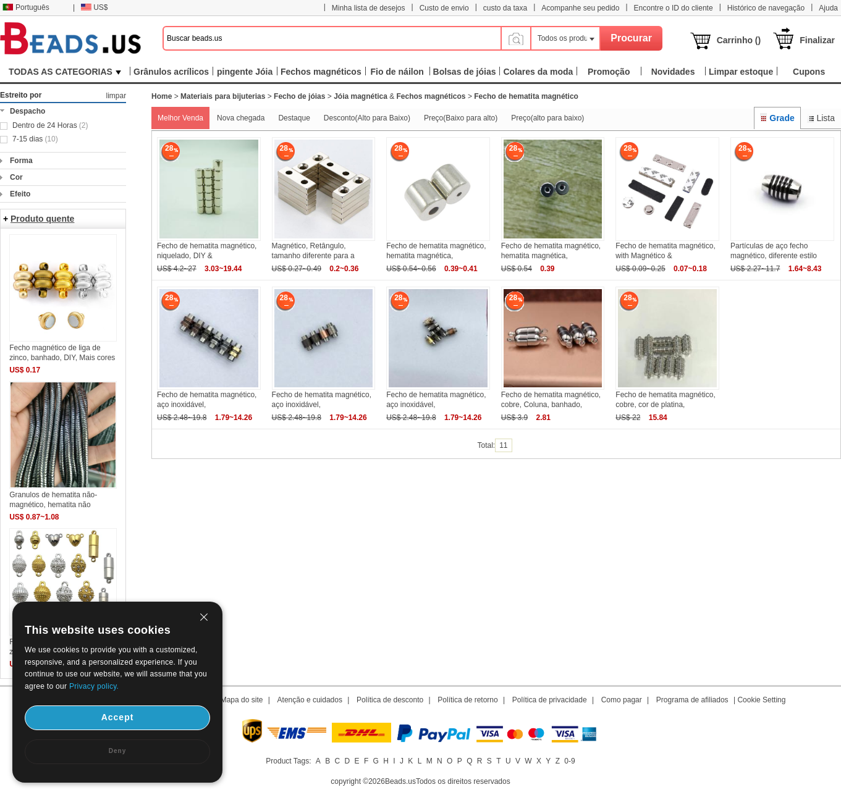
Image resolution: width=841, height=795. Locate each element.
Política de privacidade (549, 700)
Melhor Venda (180, 118)
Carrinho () (739, 40)
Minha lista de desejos (368, 8)
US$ (94, 7)
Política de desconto (390, 700)
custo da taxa (505, 8)
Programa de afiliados (692, 700)
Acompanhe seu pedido (580, 8)
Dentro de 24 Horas (50, 125)
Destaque (294, 118)
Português (25, 7)
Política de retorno (467, 700)
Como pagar (621, 700)
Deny (117, 750)
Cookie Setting (761, 700)
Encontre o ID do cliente (673, 8)
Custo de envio (444, 8)
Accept (117, 717)
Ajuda (828, 8)
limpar (116, 95)
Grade (777, 118)
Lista (821, 118)
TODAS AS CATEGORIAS (65, 72)
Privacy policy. (94, 686)
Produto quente (42, 219)
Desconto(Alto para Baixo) (367, 118)
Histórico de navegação (766, 8)
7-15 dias (35, 139)
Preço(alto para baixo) (547, 118)
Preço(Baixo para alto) (460, 118)
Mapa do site (242, 700)
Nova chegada (240, 118)
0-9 (569, 761)
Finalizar (817, 40)
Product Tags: (288, 761)
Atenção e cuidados (309, 700)
